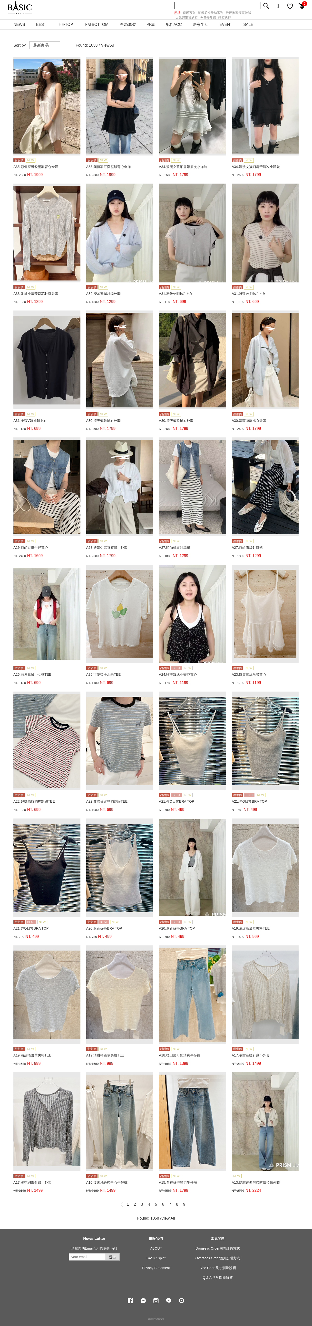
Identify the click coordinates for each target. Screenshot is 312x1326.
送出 (112, 1257)
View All (108, 45)
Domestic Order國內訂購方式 (217, 1248)
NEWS (19, 24)
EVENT (225, 24)
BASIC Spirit (156, 1258)
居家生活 (200, 24)
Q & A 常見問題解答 (218, 1278)
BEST (41, 24)
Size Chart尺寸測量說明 (218, 1268)
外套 (151, 24)
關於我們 (156, 1239)
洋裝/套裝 (127, 24)
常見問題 (217, 1239)
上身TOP (65, 24)
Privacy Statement (156, 1268)
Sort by (19, 45)
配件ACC (174, 24)
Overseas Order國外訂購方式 (217, 1258)
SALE (248, 24)
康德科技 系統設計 (156, 1319)
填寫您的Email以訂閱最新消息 (94, 1248)
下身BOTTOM (96, 24)
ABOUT (156, 1248)
